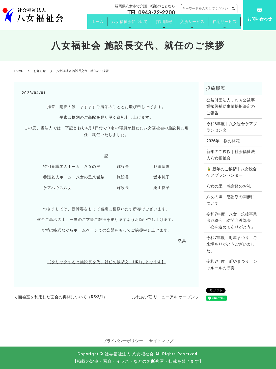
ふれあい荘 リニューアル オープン (163, 297)
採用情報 (164, 22)
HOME (18, 71)
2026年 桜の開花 (223, 141)
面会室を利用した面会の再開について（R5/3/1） (62, 297)
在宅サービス (224, 22)
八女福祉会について (130, 22)
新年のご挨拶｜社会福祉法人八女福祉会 (230, 155)
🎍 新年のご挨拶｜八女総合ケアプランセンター (231, 172)
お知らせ (40, 71)
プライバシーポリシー (123, 340)
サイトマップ (161, 340)
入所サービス (192, 22)
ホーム (97, 22)
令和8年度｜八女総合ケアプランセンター (231, 127)
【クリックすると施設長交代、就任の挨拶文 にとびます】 (106, 262)
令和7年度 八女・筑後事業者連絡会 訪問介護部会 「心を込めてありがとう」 (231, 220)
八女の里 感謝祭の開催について (230, 200)
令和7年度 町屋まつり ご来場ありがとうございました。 (231, 244)
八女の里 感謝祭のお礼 (228, 186)
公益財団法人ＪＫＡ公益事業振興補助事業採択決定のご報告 (230, 106)
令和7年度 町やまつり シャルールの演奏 (231, 264)
